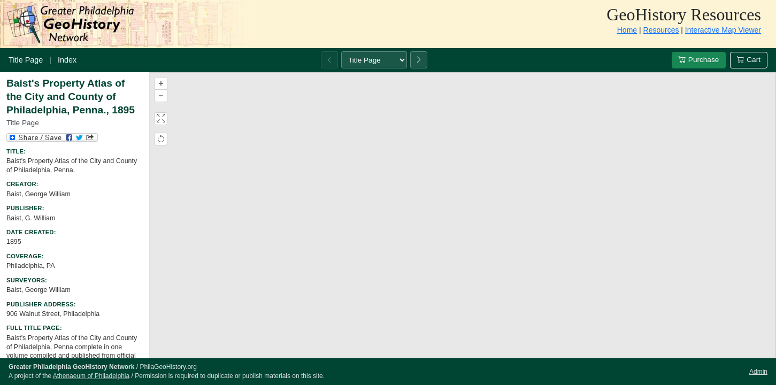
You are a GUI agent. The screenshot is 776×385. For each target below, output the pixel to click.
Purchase (699, 60)
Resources (661, 30)
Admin (758, 371)
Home (627, 30)
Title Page (26, 60)
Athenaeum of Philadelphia (91, 376)
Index (67, 60)
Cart (748, 60)
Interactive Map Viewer (723, 30)
